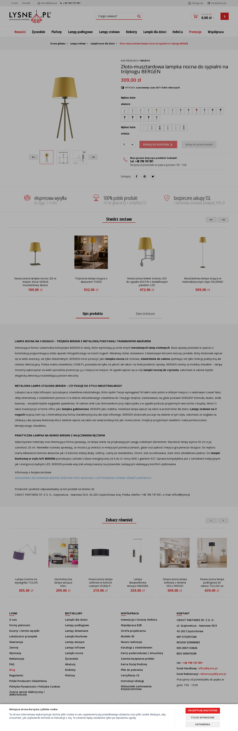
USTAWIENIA (202, 724)
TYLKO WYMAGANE (202, 717)
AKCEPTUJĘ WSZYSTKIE (202, 710)
